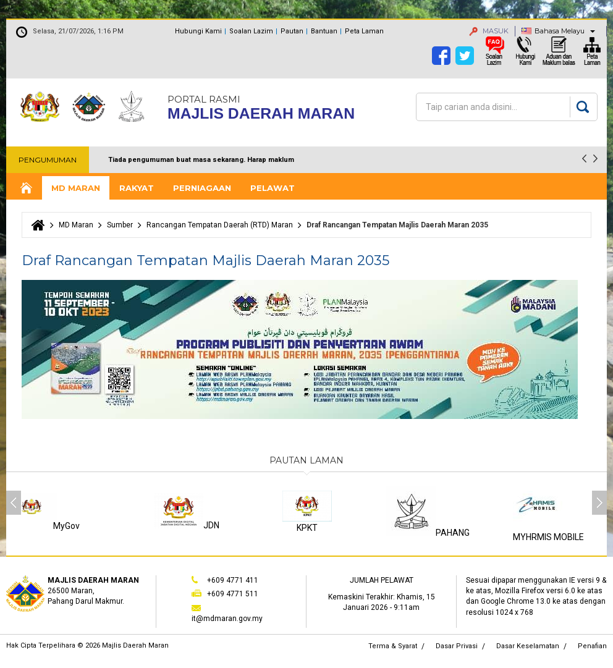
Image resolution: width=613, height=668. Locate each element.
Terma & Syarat (392, 646)
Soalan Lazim (251, 31)
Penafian (592, 646)
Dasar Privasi (457, 646)
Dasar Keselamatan (527, 646)
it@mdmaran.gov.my (227, 618)
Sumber (120, 225)
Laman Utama (25, 188)
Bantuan (324, 31)
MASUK (489, 31)
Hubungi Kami (198, 31)
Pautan (292, 31)
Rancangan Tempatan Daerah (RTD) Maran (219, 225)
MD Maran (75, 188)
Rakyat (136, 188)
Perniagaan (202, 188)
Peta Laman (364, 31)
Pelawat (272, 188)
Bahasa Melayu (560, 31)
